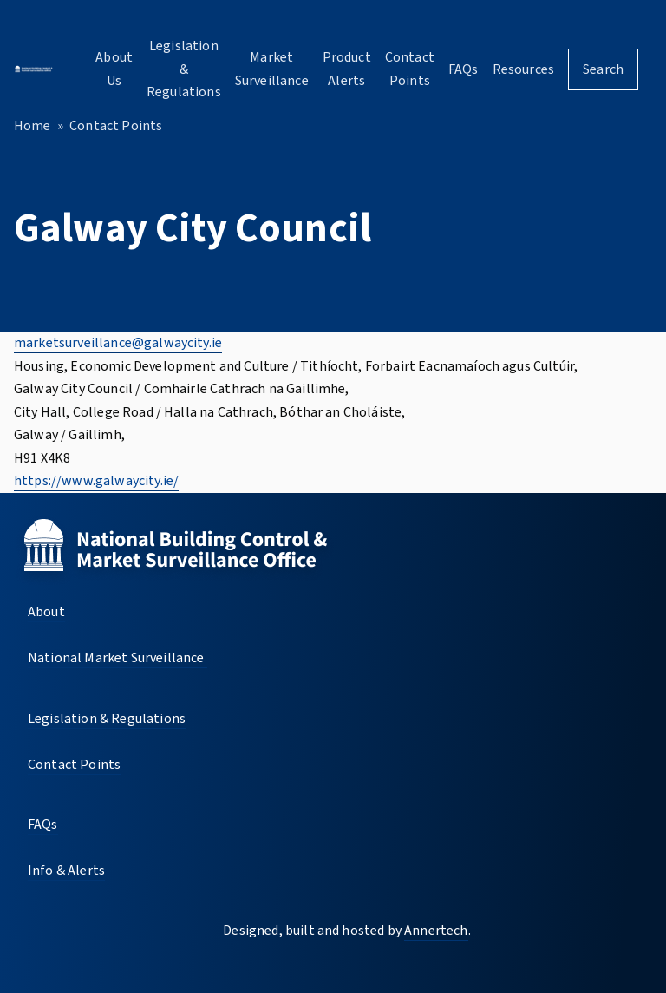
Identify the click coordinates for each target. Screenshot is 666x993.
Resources (523, 69)
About (46, 611)
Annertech (435, 930)
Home (32, 125)
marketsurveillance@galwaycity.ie (118, 342)
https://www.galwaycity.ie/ (96, 480)
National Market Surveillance (117, 657)
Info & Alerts (66, 870)
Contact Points (115, 125)
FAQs (463, 69)
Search (603, 69)
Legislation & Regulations (184, 69)
